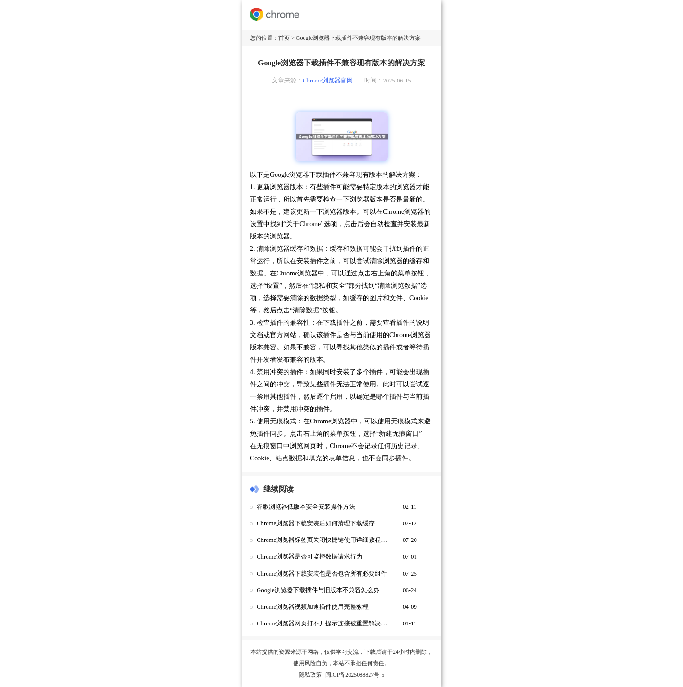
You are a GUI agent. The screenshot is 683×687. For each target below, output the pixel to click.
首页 (284, 38)
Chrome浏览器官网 (328, 80)
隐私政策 (310, 674)
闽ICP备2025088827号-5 (355, 674)
